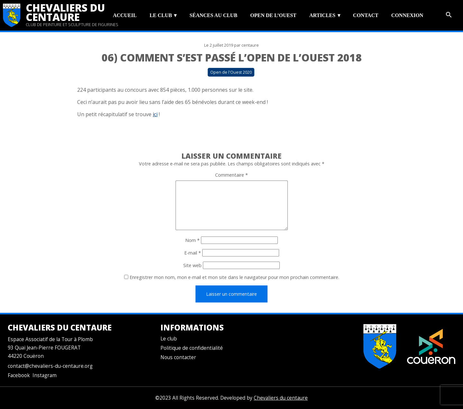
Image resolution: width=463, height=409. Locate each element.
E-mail (192, 253)
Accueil (125, 15)
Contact (365, 15)
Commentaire (231, 175)
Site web (192, 265)
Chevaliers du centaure (65, 12)
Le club (161, 15)
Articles (322, 15)
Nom (192, 240)
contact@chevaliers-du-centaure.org (50, 366)
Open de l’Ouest (273, 15)
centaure (250, 45)
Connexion (407, 15)
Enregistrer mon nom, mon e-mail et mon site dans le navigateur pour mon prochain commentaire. (234, 277)
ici (155, 114)
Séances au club (213, 15)
